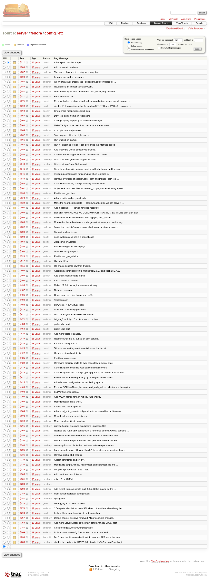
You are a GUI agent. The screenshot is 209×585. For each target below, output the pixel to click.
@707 (22, 72)
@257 (22, 522)
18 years (36, 62)
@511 (22, 268)
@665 (22, 126)
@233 (22, 547)
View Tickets (182, 23)
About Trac (186, 19)
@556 (22, 248)
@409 (22, 390)
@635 (22, 194)
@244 (22, 537)
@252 (22, 527)
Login (162, 19)
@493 (22, 287)
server (22, 33)
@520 (22, 258)
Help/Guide (173, 19)
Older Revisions (195, 28)
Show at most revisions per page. (175, 44)
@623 (22, 204)
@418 (22, 375)
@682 (22, 86)
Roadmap (141, 23)
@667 (22, 116)
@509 (22, 272)
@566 (22, 243)
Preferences (200, 19)
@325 (22, 473)
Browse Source (161, 23)
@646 (22, 170)
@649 (22, 160)
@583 (22, 238)
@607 (22, 209)
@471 (22, 321)
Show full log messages (169, 48)
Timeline (124, 23)
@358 (22, 439)
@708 (22, 67)
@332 (22, 463)
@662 (22, 135)
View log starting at (170, 40)
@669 (22, 106)
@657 (22, 145)
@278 (22, 507)
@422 (22, 356)
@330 (22, 468)
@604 (22, 219)
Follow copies (135, 46)
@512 (22, 263)
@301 (22, 483)
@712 (22, 62)
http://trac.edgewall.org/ (196, 579)
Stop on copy (135, 42)
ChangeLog (114, 574)
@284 (22, 493)
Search (199, 23)
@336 (22, 454)
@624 (22, 199)
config (50, 33)
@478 (22, 312)
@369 (22, 424)
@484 (22, 302)
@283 (22, 498)
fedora (36, 33)
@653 (22, 155)
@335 (22, 458)
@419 (22, 370)
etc (60, 33)
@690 (22, 77)
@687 (22, 82)
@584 (22, 233)
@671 (22, 101)
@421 (22, 361)
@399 (22, 400)
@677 (22, 96)
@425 (22, 341)
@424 (22, 346)
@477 (22, 316)
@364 (22, 434)
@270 (22, 512)
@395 (22, 405)
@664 (22, 131)
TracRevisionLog (160, 565)
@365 (22, 429)
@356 (22, 444)
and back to (193, 40)
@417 (22, 380)
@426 (22, 336)
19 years (36, 410)
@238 (22, 542)
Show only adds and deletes (141, 49)
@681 (22, 91)
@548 (22, 253)
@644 (22, 179)
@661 (22, 140)
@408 (22, 395)
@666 (22, 121)
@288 (22, 488)
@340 (22, 449)
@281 (22, 502)
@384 (22, 414)
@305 (22, 478)
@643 (22, 184)
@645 (22, 175)
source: (9, 33)
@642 (22, 189)
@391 (22, 409)
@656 (22, 150)
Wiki (110, 23)
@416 (22, 385)
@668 (22, 111)
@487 (22, 292)
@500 (22, 282)
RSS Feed (98, 574)
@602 (22, 228)
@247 (22, 532)
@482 (22, 307)
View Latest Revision (175, 28)
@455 (22, 326)
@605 (22, 214)
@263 (22, 517)
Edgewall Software (39, 579)
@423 (22, 351)
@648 (22, 165)
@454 (22, 331)
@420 (22, 365)
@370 (22, 419)
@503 (22, 277)
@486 (22, 297)
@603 (22, 224)
